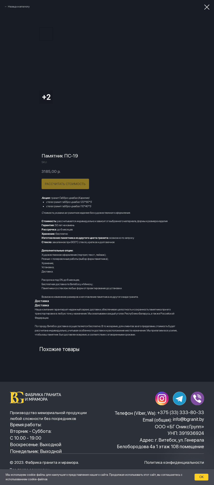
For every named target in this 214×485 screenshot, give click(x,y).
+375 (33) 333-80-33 (180, 412)
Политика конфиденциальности (174, 462)
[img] (37, 397)
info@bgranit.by (188, 419)
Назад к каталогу (19, 6)
